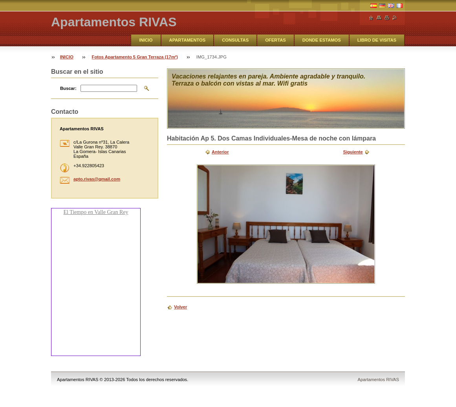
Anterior (220, 152)
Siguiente (353, 152)
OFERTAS (275, 40)
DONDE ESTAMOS (321, 40)
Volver (180, 307)
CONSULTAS (235, 40)
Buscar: (68, 88)
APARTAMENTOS (187, 40)
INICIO (145, 40)
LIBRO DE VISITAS (376, 40)
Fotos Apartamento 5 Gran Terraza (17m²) (135, 57)
